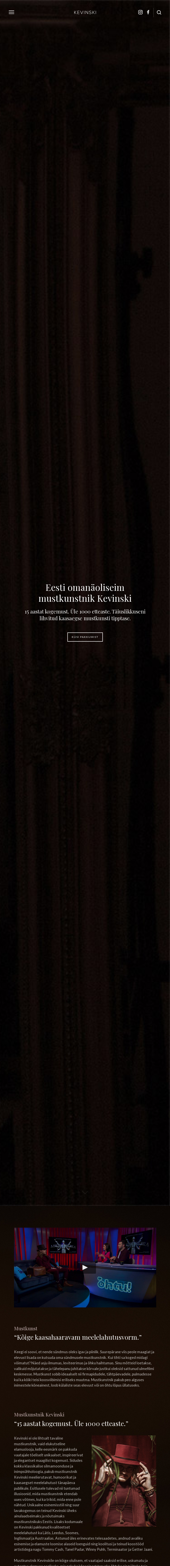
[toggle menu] (11, 12)
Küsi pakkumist (85, 637)
